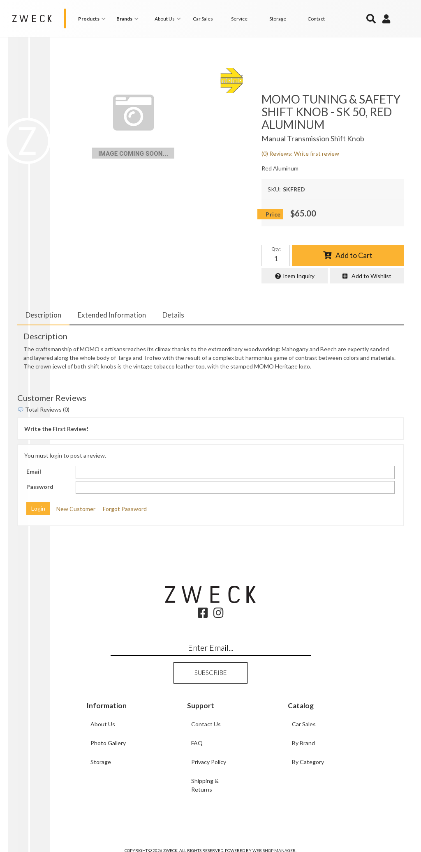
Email (33, 471)
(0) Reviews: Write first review (300, 153)
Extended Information (112, 315)
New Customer (75, 508)
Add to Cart (353, 255)
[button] (93, 19)
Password (39, 486)
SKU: (274, 189)
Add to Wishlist (371, 275)
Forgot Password (125, 508)
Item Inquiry (299, 275)
